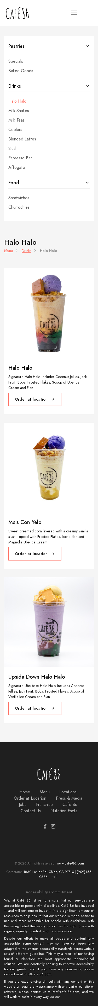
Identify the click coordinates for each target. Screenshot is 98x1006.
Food (13, 182)
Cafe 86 (69, 805)
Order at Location (30, 798)
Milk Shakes (18, 111)
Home (24, 792)
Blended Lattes (22, 139)
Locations (68, 792)
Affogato (16, 167)
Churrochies (19, 207)
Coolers (15, 130)
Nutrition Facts (63, 811)
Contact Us (31, 811)
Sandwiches (18, 198)
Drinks (14, 86)
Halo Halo (17, 101)
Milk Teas (16, 120)
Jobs (22, 805)
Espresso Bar (20, 158)
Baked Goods (20, 71)
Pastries (16, 46)
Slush (13, 148)
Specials (15, 61)
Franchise (44, 805)
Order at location (35, 399)
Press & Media (69, 798)
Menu (8, 250)
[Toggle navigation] (74, 13)
